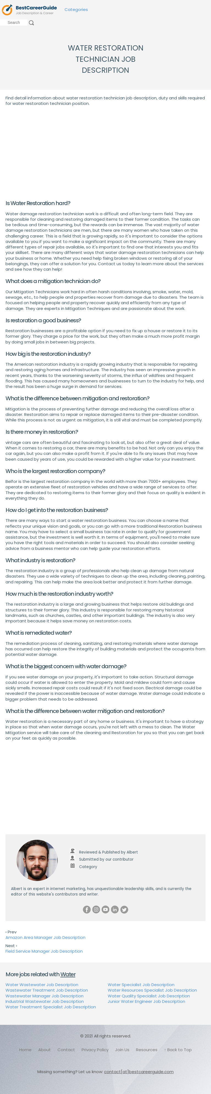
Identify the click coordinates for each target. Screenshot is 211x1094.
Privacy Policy (95, 1050)
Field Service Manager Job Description (44, 951)
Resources (146, 1050)
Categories (76, 9)
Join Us (122, 1050)
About (44, 1050)
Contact (66, 1050)
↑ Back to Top (178, 1050)
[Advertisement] (105, 152)
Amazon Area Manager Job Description (45, 937)
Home (25, 1050)
